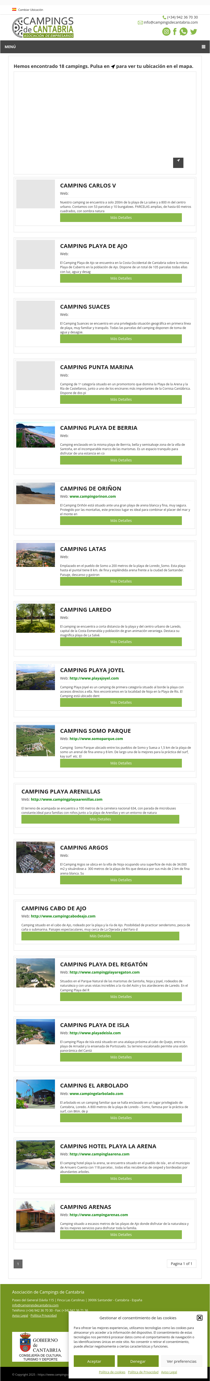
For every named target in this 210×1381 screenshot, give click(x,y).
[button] (199, 1317)
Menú (105, 46)
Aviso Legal (169, 1372)
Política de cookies (112, 1372)
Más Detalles (121, 217)
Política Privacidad (43, 1315)
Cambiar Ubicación (27, 10)
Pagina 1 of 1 (181, 1263)
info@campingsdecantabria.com (35, 1305)
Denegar (138, 1361)
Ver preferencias (182, 1361)
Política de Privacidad (143, 1372)
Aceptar (94, 1361)
